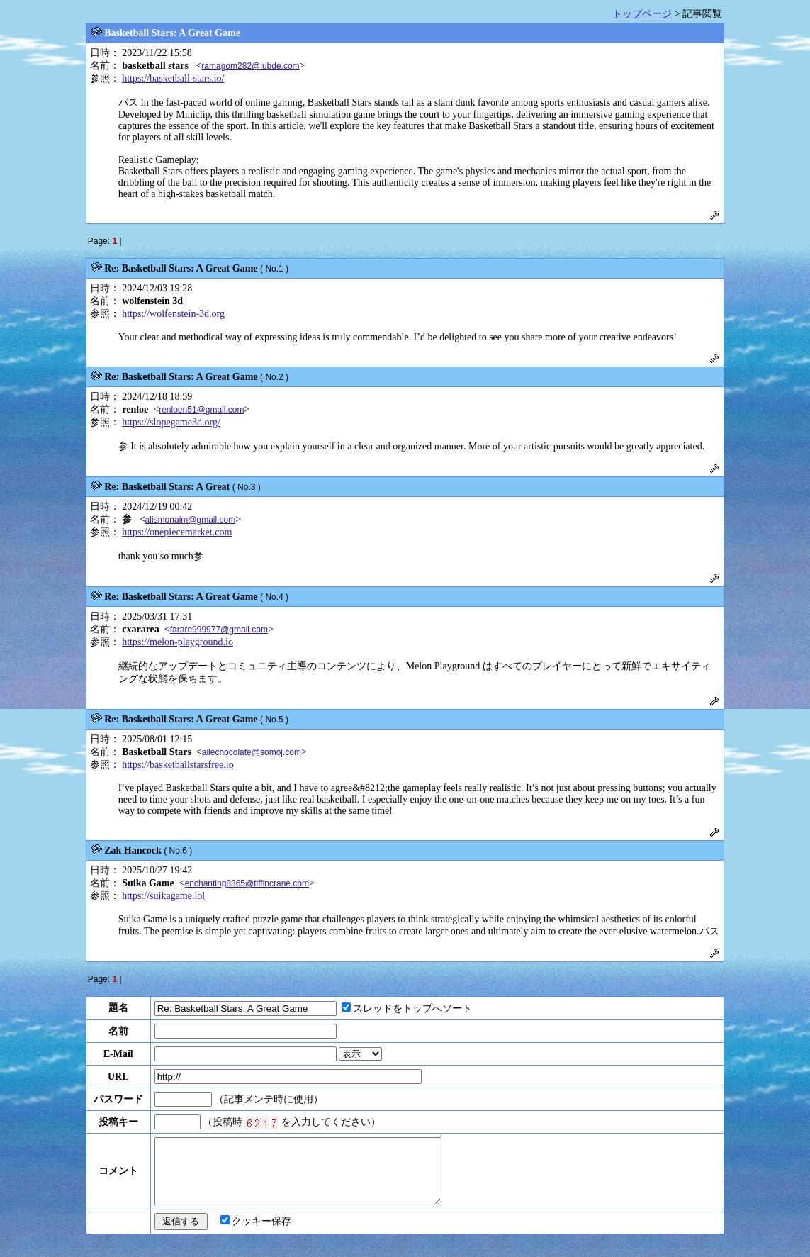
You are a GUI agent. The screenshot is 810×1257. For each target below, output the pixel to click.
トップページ (642, 14)
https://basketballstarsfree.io (177, 764)
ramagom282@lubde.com (250, 66)
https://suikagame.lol (163, 895)
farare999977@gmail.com (219, 630)
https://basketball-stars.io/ (173, 78)
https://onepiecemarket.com (177, 532)
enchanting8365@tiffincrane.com (247, 883)
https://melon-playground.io (177, 642)
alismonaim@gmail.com (190, 520)
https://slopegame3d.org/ (171, 422)
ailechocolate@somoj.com (251, 752)
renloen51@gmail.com (201, 410)
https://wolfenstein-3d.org (173, 313)
